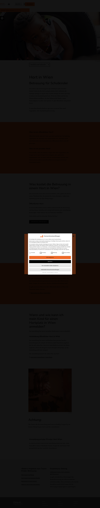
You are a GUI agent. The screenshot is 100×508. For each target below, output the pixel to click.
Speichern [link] (50, 261)
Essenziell (32, 252)
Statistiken (43, 252)
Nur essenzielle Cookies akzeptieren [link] (50, 265)
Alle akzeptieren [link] (50, 257)
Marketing (54, 252)
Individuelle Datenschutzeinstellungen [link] (50, 269)
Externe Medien (66, 252)
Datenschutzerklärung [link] (33, 249)
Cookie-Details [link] (44, 272)
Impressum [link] (56, 272)
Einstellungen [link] (56, 249)
